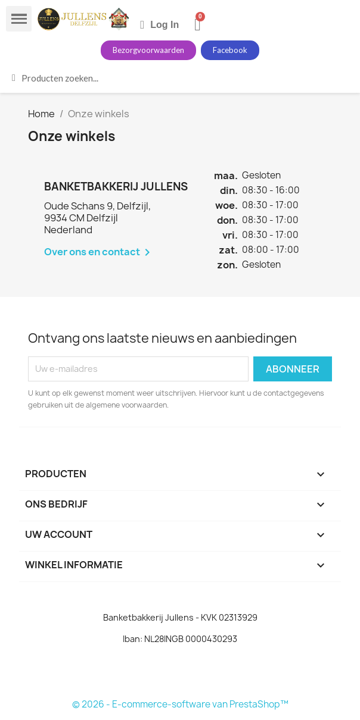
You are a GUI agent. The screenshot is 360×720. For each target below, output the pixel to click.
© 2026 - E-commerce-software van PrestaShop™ (180, 704)
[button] (148, 50)
